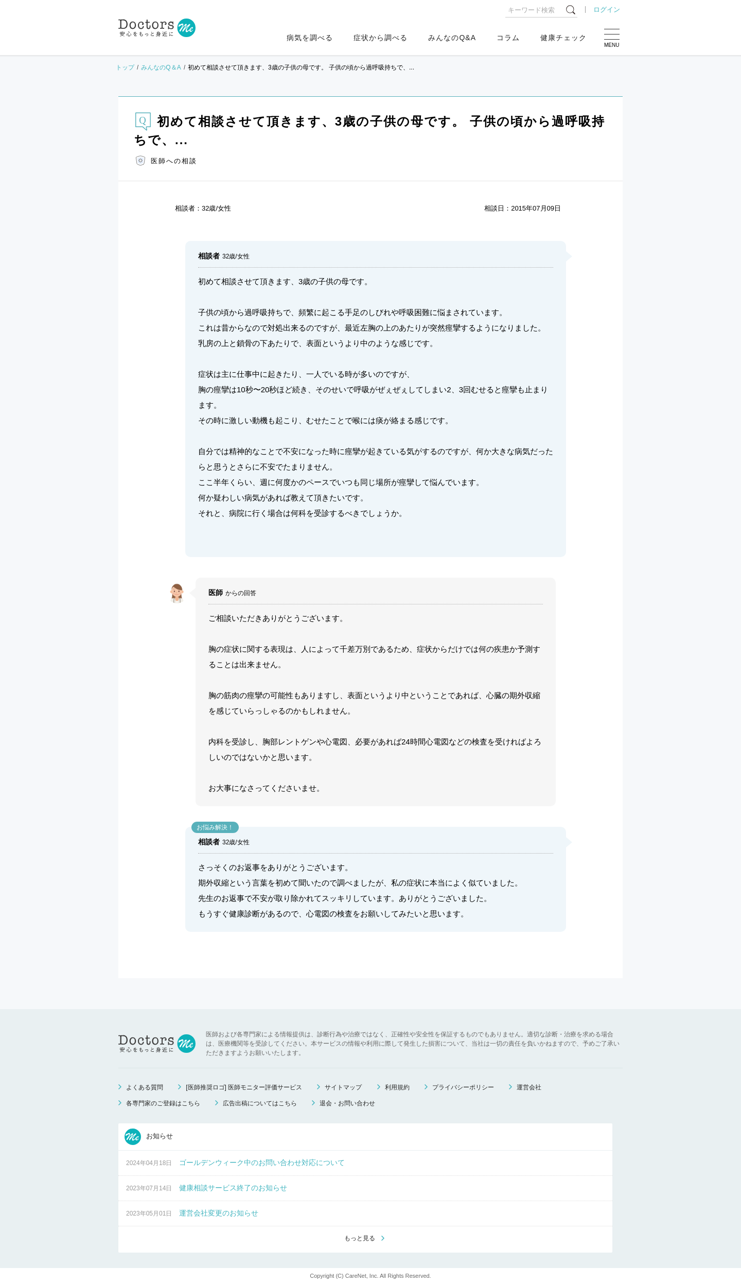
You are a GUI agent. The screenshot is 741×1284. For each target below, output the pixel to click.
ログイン (606, 9)
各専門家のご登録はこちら (163, 1103)
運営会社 (529, 1087)
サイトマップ (343, 1087)
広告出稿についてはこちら (260, 1103)
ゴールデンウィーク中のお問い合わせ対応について (262, 1162)
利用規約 (397, 1087)
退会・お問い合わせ (347, 1103)
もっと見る (359, 1238)
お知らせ (149, 1137)
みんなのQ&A (452, 37)
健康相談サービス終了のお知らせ (233, 1188)
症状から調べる (381, 37)
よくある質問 (144, 1087)
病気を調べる (310, 37)
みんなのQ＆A (161, 67)
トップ (125, 67)
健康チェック (563, 37)
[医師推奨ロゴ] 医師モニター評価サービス (244, 1087)
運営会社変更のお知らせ (218, 1213)
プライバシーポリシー (463, 1087)
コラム (508, 37)
